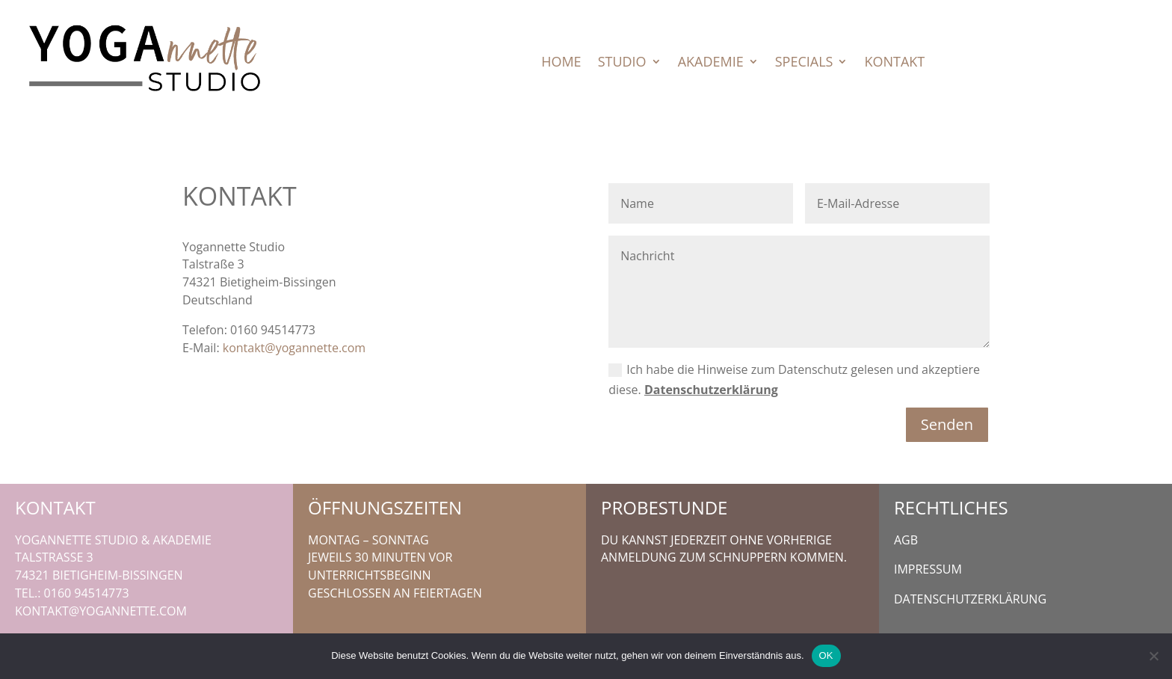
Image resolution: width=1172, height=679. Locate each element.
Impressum (928, 569)
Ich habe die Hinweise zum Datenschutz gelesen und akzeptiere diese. (794, 379)
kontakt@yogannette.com (294, 348)
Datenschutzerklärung (711, 389)
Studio (622, 63)
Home (561, 63)
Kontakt (894, 63)
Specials (804, 63)
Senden (947, 424)
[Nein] (1153, 655)
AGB (906, 540)
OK (826, 655)
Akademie (711, 63)
